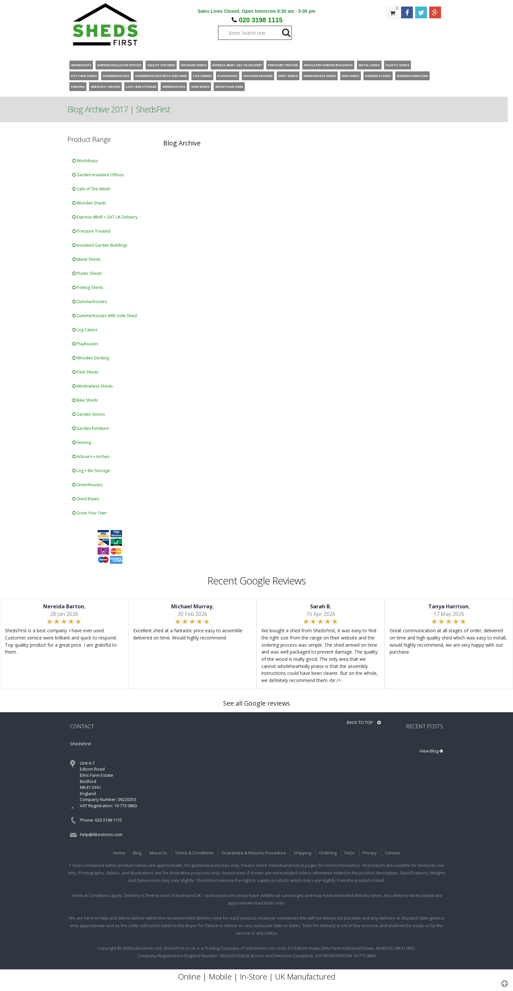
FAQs (350, 853)
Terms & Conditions (194, 853)
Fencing (81, 442)
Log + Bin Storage (91, 470)
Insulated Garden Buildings (99, 245)
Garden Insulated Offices (98, 175)
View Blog (431, 751)
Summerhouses (89, 301)
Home (119, 853)
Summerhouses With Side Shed (104, 315)
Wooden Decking (90, 358)
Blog (137, 853)
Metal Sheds (86, 259)
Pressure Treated (91, 231)
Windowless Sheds (92, 386)
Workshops (85, 160)
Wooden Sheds (89, 203)
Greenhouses (87, 484)
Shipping (302, 853)
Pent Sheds (85, 372)
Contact (392, 853)
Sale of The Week (91, 189)
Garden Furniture (90, 428)
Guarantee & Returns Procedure (253, 853)
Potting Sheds (87, 287)
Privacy (370, 853)
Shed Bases (85, 499)
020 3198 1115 (260, 20)
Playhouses (85, 344)
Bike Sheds (85, 400)
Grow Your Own (89, 513)
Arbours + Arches (90, 456)
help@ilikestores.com (101, 834)
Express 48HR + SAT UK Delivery (104, 217)
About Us (158, 853)
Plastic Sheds (87, 273)
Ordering (328, 853)
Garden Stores (88, 414)
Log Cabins (84, 330)
